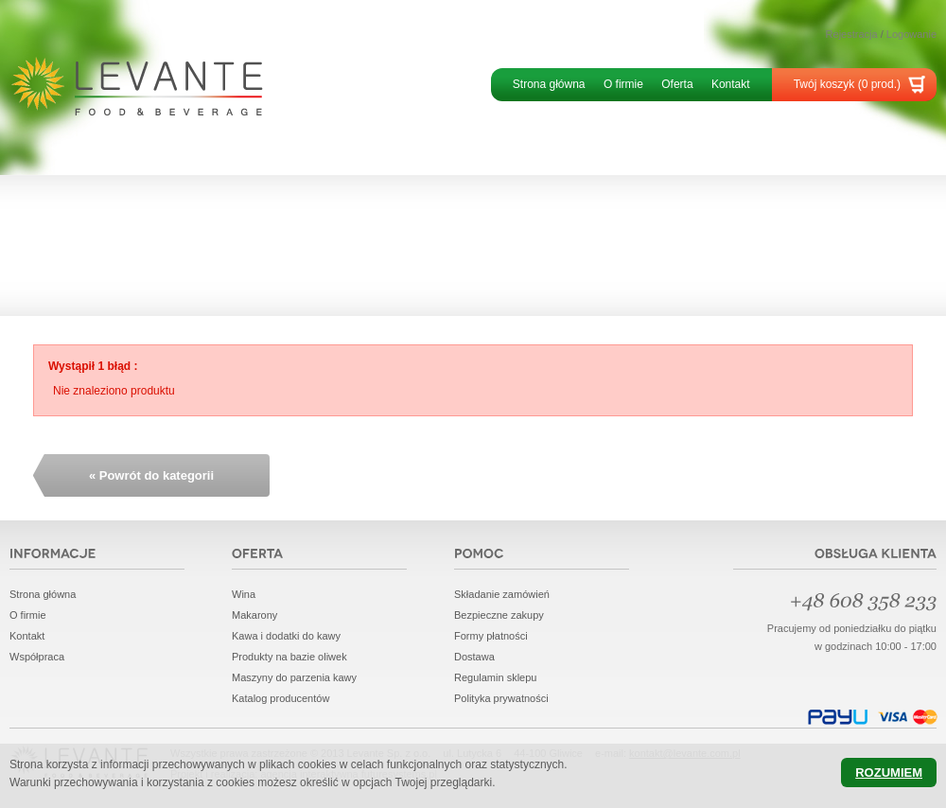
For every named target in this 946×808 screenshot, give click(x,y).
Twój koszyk (847, 84)
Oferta (676, 84)
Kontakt (730, 84)
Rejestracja (852, 34)
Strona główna (549, 84)
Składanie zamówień (502, 594)
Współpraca (36, 656)
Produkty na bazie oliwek (289, 656)
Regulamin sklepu (495, 677)
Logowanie (911, 34)
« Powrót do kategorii (151, 475)
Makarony (254, 615)
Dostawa (474, 656)
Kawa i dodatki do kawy (286, 635)
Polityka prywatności (501, 698)
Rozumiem (888, 772)
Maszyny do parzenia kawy (294, 677)
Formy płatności (491, 635)
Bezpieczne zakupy (499, 615)
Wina (243, 594)
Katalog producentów (280, 698)
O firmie (623, 84)
